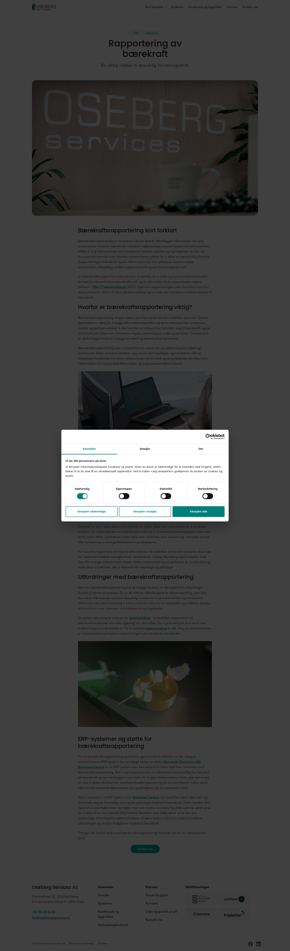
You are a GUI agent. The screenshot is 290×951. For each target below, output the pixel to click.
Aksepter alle (198, 511)
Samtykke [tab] (89, 448)
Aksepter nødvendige (91, 511)
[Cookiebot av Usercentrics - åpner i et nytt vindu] (208, 436)
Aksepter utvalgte (145, 511)
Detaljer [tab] (145, 448)
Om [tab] (200, 448)
